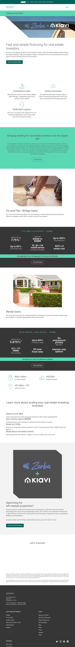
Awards (41, 632)
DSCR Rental (10, 625)
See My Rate (37, 159)
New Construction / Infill (13, 622)
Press (40, 630)
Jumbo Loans (10, 620)
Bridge (8, 615)
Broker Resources (44, 620)
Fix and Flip (9, 617)
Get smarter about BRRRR (18, 419)
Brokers (8, 627)
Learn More (50, 2)
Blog (40, 625)
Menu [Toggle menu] (67, 7)
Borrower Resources (45, 617)
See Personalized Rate (14, 62)
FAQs (40, 635)
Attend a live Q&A (14, 414)
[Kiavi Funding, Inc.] (10, 7)
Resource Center (44, 615)
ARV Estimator (43, 622)
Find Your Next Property (15, 525)
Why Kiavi (9, 644)
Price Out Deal (37, 262)
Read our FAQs (13, 424)
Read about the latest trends (20, 431)
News (40, 627)
